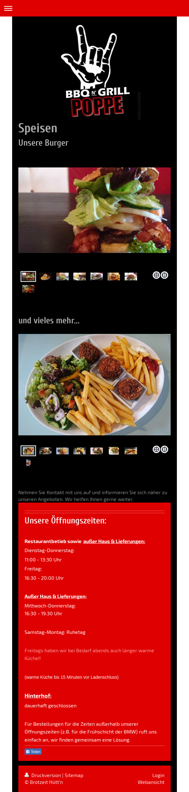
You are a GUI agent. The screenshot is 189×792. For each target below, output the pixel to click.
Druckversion (43, 775)
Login (158, 775)
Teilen (33, 752)
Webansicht (151, 782)
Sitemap (74, 775)
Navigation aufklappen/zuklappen (94, 8)
